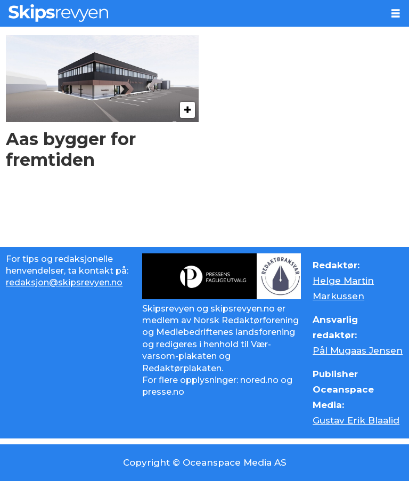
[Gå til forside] (58, 13)
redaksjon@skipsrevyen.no (64, 282)
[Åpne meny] (395, 13)
